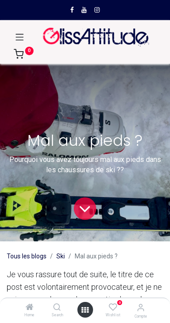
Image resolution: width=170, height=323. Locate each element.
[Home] (30, 307)
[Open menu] (85, 310)
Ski (60, 256)
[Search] (57, 307)
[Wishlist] (113, 307)
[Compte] (140, 307)
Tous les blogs (27, 256)
